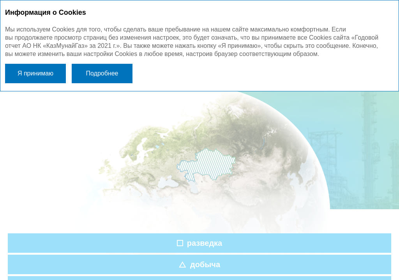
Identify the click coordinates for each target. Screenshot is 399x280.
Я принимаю (35, 73)
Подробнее (102, 73)
